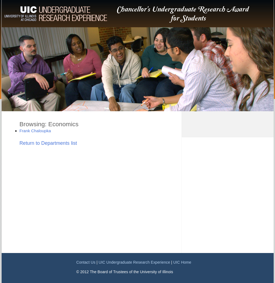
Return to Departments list (48, 143)
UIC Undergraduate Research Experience (134, 262)
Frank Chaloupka (35, 130)
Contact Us (85, 262)
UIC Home (182, 262)
